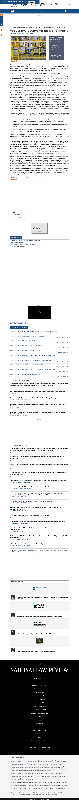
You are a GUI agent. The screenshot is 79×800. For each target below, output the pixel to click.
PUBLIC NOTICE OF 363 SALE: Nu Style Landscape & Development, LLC (30, 360)
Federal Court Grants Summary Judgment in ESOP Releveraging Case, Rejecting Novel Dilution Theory (39, 465)
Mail (55, 56)
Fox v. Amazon (25, 129)
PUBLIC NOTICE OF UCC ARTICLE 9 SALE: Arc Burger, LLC (27, 345)
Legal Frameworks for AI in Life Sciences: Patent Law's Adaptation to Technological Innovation (42, 598)
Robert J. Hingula (16, 510)
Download (58, 56)
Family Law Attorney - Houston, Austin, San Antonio (25, 240)
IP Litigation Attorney (17, 242)
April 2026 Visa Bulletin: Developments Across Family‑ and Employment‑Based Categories (37, 391)
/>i (60, 56)
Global (39, 716)
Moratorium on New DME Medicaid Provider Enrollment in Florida (29, 487)
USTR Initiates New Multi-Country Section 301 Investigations (28, 544)
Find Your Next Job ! (16, 237)
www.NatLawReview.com (56, 763)
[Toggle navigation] (12, 11)
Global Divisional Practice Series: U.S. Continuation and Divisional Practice (40, 616)
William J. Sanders (28, 517)
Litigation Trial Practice (55, 47)
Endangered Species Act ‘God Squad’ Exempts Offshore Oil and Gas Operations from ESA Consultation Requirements (37, 413)
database (23, 763)
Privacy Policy (29, 761)
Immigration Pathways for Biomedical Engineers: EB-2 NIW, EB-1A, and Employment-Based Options (37, 405)
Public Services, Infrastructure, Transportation (39, 740)
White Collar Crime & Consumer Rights (39, 747)
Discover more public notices (17, 379)
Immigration (39, 723)
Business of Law (39, 692)
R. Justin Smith (23, 415)
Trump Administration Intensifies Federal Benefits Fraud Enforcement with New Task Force (37, 521)
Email (35, 227)
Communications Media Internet (55, 42)
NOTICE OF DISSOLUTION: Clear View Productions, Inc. (26, 341)
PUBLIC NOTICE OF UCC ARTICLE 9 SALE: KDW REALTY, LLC (27, 365)
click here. (54, 794)
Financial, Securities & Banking (39, 713)
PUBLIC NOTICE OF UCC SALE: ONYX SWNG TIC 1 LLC (26, 374)
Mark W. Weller (23, 496)
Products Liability (54, 45)
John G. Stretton (15, 399)
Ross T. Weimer (15, 502)
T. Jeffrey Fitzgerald (24, 523)
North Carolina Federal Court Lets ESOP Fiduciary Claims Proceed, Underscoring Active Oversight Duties (36, 528)
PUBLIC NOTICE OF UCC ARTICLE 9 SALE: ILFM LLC (25, 350)
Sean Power (22, 468)
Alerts (31, 33)
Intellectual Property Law (39, 730)
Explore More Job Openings (17, 246)
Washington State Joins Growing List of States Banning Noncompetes (31, 501)
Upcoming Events (16, 582)
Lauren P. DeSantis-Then (17, 517)
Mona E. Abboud (24, 510)
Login (68, 4)
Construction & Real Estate (39, 696)
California (52, 49)
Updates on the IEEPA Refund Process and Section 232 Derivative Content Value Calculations (38, 480)
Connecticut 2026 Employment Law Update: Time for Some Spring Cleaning (33, 398)
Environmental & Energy (39, 706)
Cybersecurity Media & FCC (39, 699)
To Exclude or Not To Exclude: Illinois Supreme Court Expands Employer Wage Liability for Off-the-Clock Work (39, 536)
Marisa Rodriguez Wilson (26, 488)
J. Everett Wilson (15, 488)
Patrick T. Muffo (23, 476)
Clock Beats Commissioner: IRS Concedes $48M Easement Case (29, 515)
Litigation (39, 737)
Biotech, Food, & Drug (39, 689)
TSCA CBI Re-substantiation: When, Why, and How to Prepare (36, 651)
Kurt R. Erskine (15, 523)
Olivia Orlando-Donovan (25, 399)
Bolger (20, 96)
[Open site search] (66, 11)
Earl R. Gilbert (23, 502)
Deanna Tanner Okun (16, 387)
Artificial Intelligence (39, 678)
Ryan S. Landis (17, 33)
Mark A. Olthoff (15, 460)
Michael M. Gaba (15, 496)
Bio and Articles (37, 231)
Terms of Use (20, 761)
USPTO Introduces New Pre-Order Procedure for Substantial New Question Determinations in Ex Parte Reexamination (39, 473)
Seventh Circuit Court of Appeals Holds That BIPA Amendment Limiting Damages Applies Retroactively (37, 457)
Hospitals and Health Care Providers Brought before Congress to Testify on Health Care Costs (38, 550)
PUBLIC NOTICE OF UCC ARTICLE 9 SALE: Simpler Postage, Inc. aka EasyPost (32, 369)
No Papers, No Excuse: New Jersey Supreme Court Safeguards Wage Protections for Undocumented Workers (35, 508)
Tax (39, 744)
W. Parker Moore (15, 415)
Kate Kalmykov (15, 393)
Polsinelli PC (25, 33)
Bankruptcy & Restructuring (39, 685)
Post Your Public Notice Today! (19, 327)
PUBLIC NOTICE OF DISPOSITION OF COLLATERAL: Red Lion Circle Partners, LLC (33, 331)
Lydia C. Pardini (26, 387)
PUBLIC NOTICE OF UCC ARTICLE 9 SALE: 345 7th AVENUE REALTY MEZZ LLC (32, 355)
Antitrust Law (39, 682)
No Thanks (31, 2)
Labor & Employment (39, 734)
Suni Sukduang (15, 476)
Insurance (39, 727)
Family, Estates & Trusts (39, 709)
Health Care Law (39, 720)
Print (52, 56)
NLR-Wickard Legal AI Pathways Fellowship (23, 244)
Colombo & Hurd (15, 407)
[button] (39, 312)
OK (26, 2)
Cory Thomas (15, 531)
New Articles (1, 21)
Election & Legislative (39, 702)
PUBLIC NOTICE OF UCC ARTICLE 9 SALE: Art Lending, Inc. (27, 336)
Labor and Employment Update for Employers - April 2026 (34, 633)
